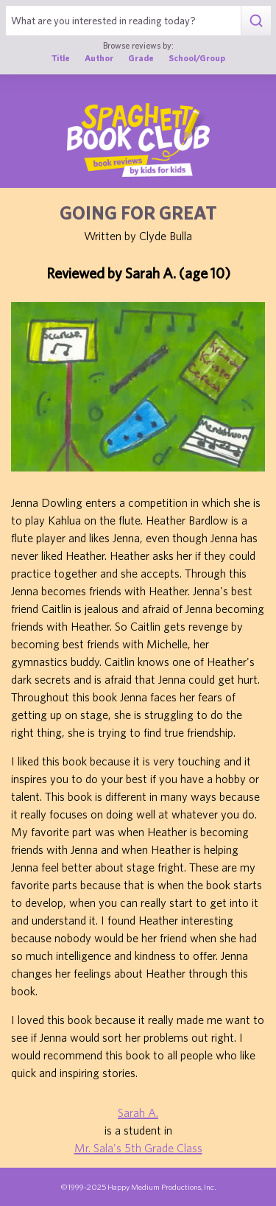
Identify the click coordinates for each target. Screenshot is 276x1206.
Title (61, 58)
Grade (141, 58)
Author (99, 58)
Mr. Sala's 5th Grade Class (138, 1147)
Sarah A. (138, 1112)
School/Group (197, 58)
